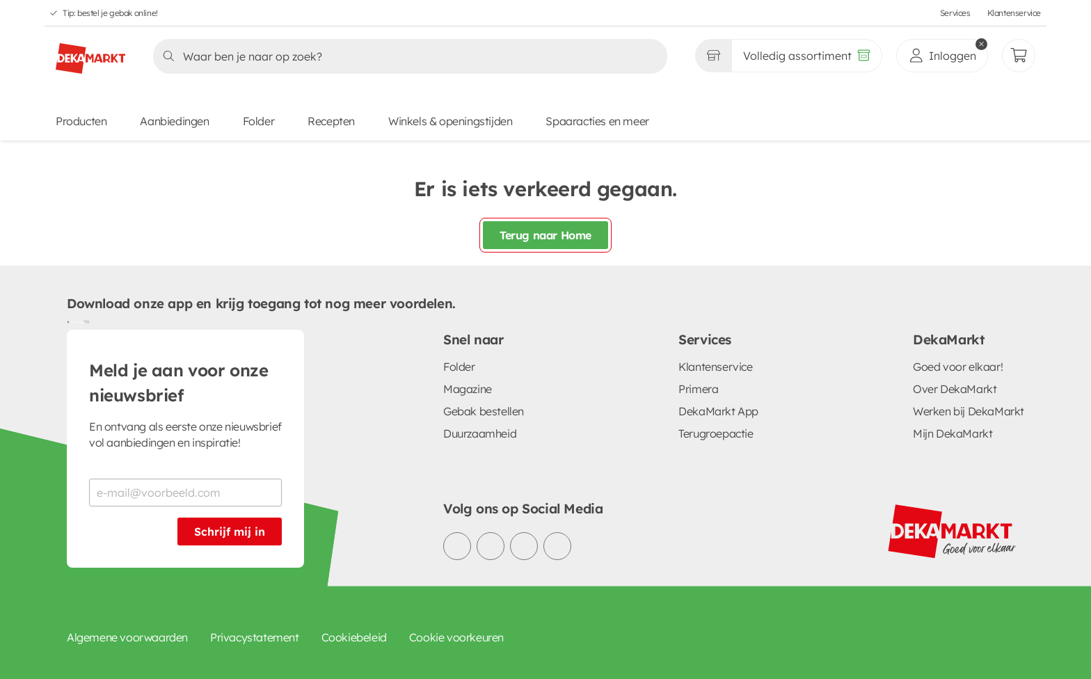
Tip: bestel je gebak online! (110, 13)
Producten (81, 121)
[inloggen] (942, 55)
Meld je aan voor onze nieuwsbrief (179, 383)
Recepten (331, 121)
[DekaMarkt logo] (90, 53)
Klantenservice (1014, 13)
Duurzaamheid (479, 433)
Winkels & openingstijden (450, 121)
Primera (698, 389)
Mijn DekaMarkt (952, 433)
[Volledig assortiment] (806, 55)
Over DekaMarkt (954, 389)
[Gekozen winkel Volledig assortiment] (713, 55)
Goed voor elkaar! (958, 367)
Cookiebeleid (354, 637)
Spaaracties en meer (597, 121)
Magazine (467, 389)
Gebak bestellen (483, 411)
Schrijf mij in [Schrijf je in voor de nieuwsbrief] (229, 531)
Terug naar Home (545, 235)
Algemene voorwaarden (127, 637)
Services (955, 13)
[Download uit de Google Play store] (72, 321)
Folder (259, 121)
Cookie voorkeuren (456, 637)
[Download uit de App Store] (83, 321)
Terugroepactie (715, 433)
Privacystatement (254, 637)
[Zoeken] (406, 56)
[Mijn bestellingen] (1018, 55)
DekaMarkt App (718, 411)
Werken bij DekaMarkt (968, 411)
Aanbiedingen (174, 121)
